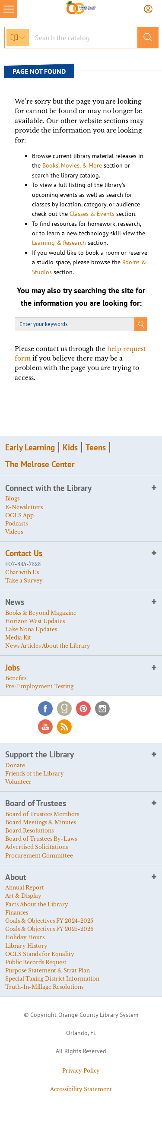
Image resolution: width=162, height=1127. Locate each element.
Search (140, 324)
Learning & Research (59, 243)
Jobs (12, 667)
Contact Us (23, 553)
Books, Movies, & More (72, 165)
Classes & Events (92, 214)
